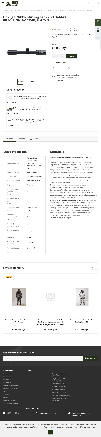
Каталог (55, 370)
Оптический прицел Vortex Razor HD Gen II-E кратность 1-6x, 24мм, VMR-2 (30, 108)
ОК (51, 432)
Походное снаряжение (61, 395)
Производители (9, 400)
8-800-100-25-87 (13, 413)
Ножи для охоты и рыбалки (59, 399)
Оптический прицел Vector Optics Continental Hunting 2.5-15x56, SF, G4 (30, 97)
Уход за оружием (59, 392)
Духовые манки (58, 389)
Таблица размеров (10, 403)
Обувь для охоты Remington (58, 380)
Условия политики (88, 427)
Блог (29, 370)
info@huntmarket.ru (47, 413)
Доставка (7, 383)
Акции (5, 397)
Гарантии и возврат (10, 386)
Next (96, 268)
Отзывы (6, 394)
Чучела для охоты (59, 386)
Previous (92, 268)
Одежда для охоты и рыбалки (60, 375)
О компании (8, 370)
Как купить (7, 377)
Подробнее (60, 80)
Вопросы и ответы (10, 389)
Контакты (7, 374)
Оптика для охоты (59, 384)
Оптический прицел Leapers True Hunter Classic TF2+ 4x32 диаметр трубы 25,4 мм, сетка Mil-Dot (30, 120)
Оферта (6, 392)
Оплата (6, 380)
